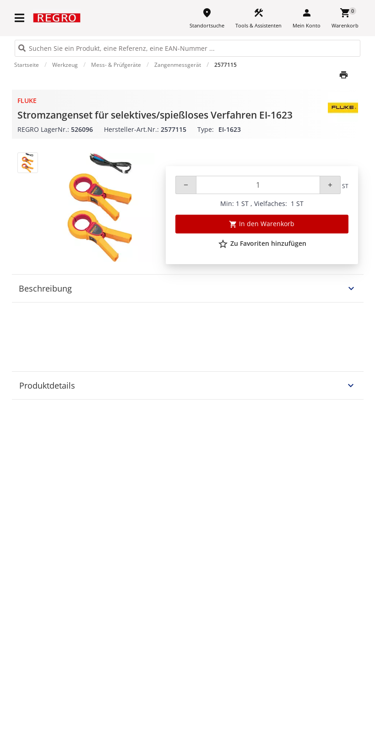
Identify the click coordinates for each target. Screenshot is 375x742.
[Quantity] (258, 185)
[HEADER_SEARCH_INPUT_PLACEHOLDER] (187, 48)
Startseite (26, 65)
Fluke (27, 100)
